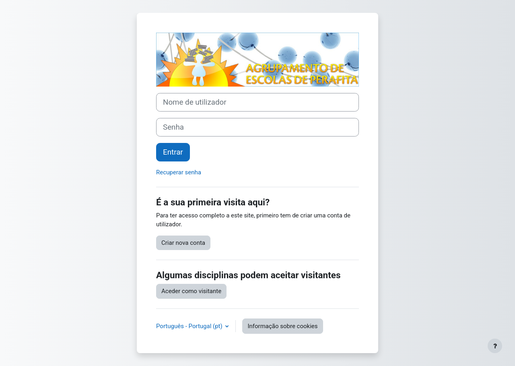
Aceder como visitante (191, 291)
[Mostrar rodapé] (495, 346)
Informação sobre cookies (282, 326)
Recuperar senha (178, 172)
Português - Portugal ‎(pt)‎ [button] (190, 326)
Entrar (173, 152)
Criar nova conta (183, 242)
